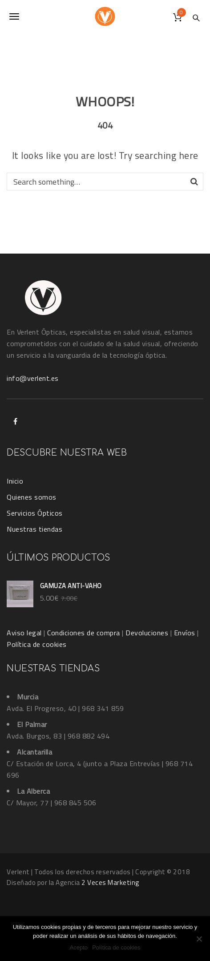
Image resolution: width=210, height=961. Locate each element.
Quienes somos (32, 497)
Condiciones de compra (83, 632)
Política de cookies (37, 644)
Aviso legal (24, 632)
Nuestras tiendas (34, 529)
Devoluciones (146, 632)
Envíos (184, 632)
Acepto (79, 947)
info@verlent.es (33, 378)
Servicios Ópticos (35, 513)
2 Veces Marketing (110, 882)
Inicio (15, 481)
